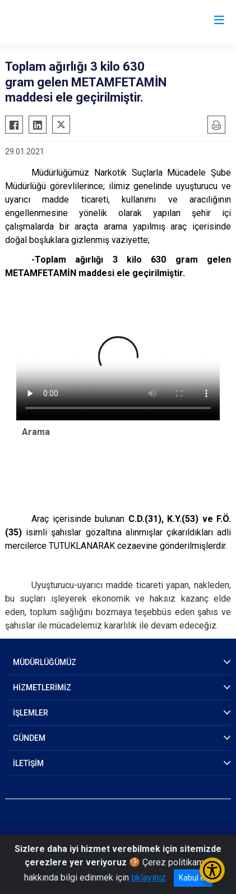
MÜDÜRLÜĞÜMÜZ (44, 662)
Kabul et (193, 877)
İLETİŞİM (28, 763)
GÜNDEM (29, 737)
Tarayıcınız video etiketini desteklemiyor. (118, 363)
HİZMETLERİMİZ (42, 687)
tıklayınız (148, 877)
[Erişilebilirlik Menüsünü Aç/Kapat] (212, 870)
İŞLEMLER (30, 712)
